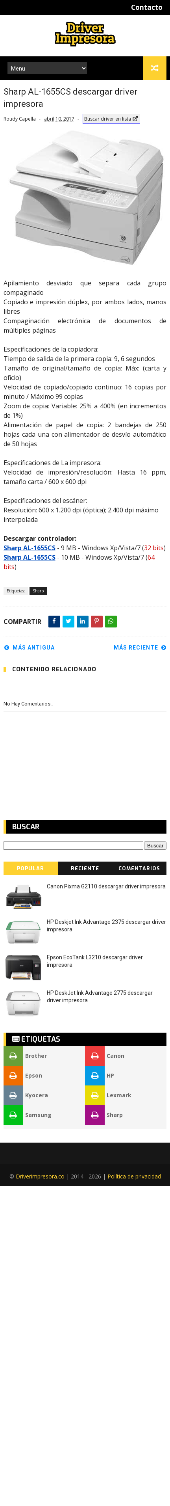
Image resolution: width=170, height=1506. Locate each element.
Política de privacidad (134, 1176)
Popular (30, 868)
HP (99, 1075)
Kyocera (26, 1095)
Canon (104, 1056)
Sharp (38, 591)
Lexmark (108, 1095)
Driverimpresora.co (40, 1176)
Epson (23, 1075)
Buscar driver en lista (111, 118)
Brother (25, 1056)
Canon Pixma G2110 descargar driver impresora (106, 886)
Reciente (85, 868)
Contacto (147, 7)
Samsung (28, 1115)
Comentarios (139, 868)
